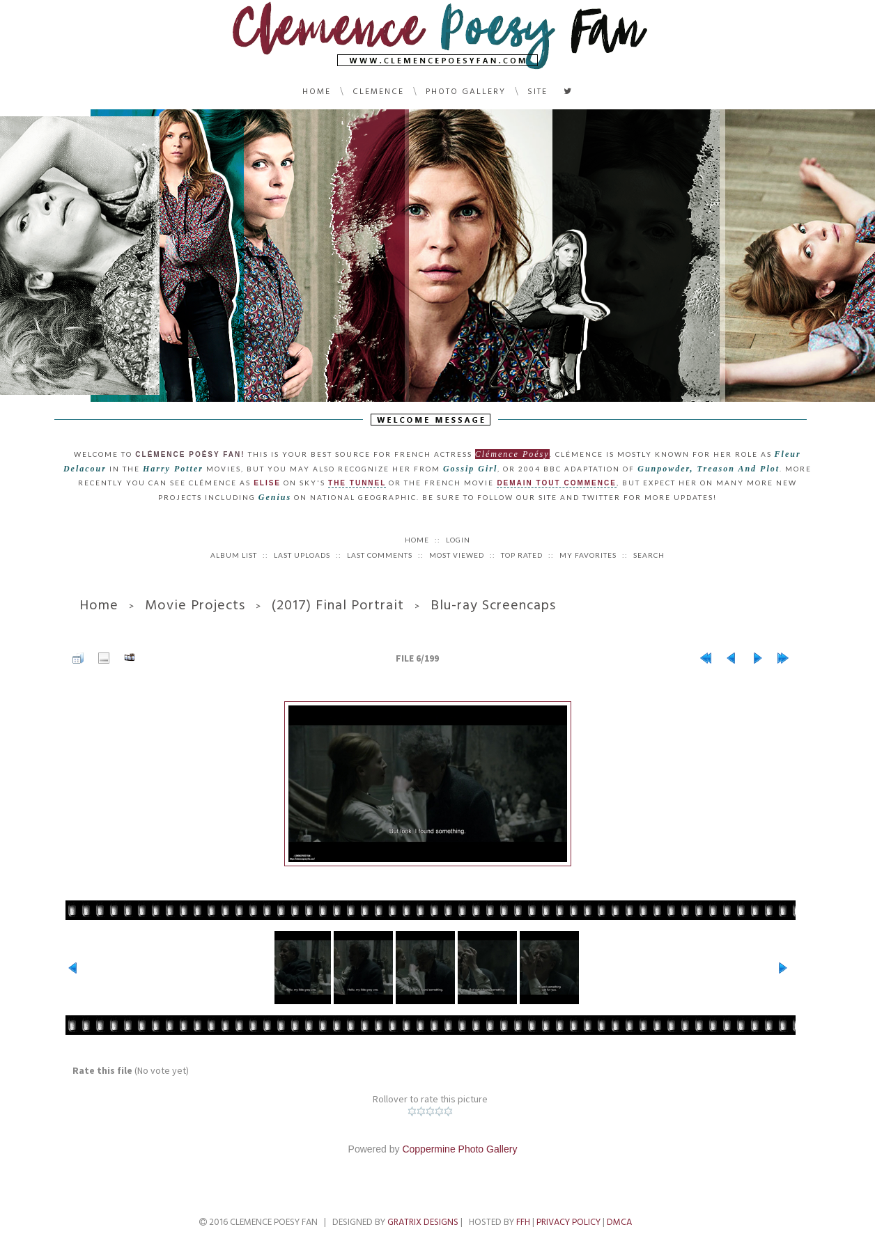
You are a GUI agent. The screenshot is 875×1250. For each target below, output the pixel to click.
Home (316, 91)
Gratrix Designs (422, 1222)
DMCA (619, 1222)
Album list (233, 555)
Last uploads (302, 555)
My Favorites (588, 555)
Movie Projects (195, 605)
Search (649, 555)
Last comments (379, 555)
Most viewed (456, 555)
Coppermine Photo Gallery (459, 1149)
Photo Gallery (466, 91)
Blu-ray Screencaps (493, 605)
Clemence (378, 91)
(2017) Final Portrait (338, 605)
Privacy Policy (568, 1222)
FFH (523, 1222)
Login (458, 540)
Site (537, 91)
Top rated (522, 555)
